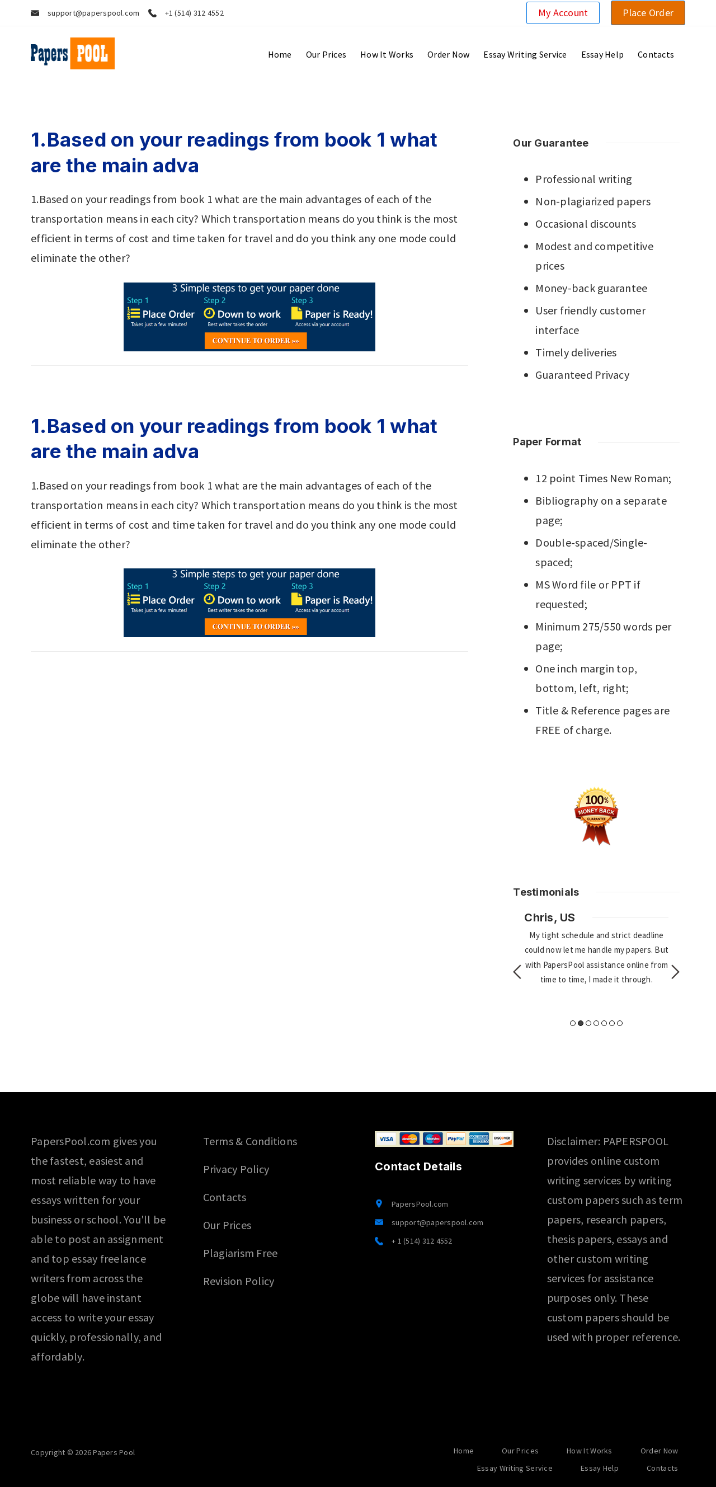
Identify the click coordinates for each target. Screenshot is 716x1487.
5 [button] (604, 1023)
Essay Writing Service (525, 54)
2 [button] (580, 1023)
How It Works (386, 54)
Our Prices (326, 54)
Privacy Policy (236, 1169)
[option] (596, 948)
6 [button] (612, 1023)
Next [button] (675, 971)
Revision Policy (239, 1281)
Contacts (656, 54)
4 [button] (596, 1023)
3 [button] (588, 1023)
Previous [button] (517, 971)
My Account (563, 12)
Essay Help (602, 54)
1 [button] (573, 1023)
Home (280, 54)
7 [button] (620, 1023)
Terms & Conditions (250, 1141)
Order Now (448, 54)
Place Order (648, 12)
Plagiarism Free (240, 1253)
